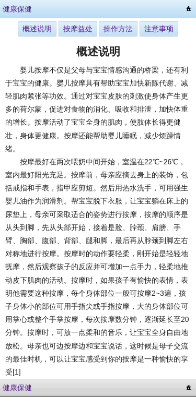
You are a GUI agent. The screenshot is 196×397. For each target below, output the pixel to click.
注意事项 (159, 29)
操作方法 (118, 29)
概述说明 (37, 29)
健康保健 (17, 9)
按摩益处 (78, 29)
